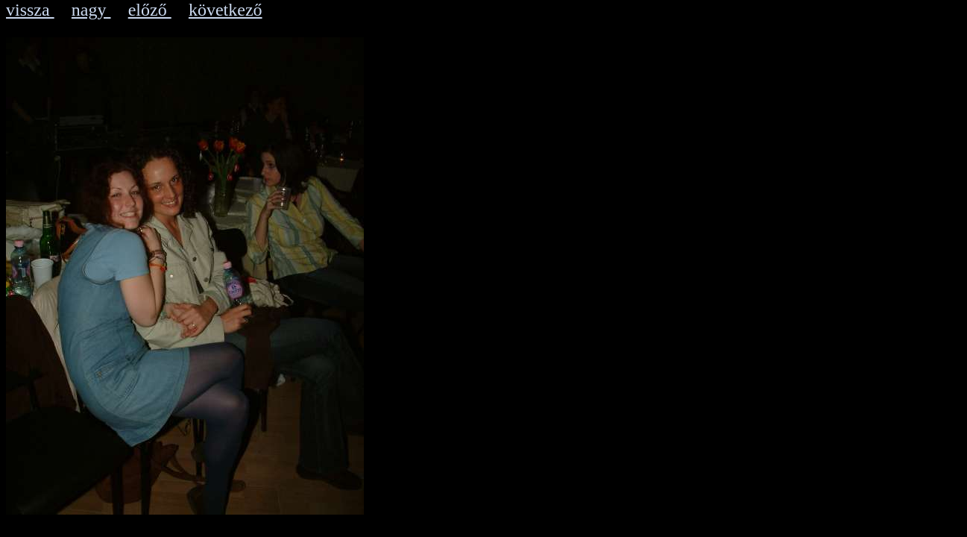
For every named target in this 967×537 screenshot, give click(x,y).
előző (149, 9)
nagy (91, 9)
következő (225, 9)
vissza (30, 9)
